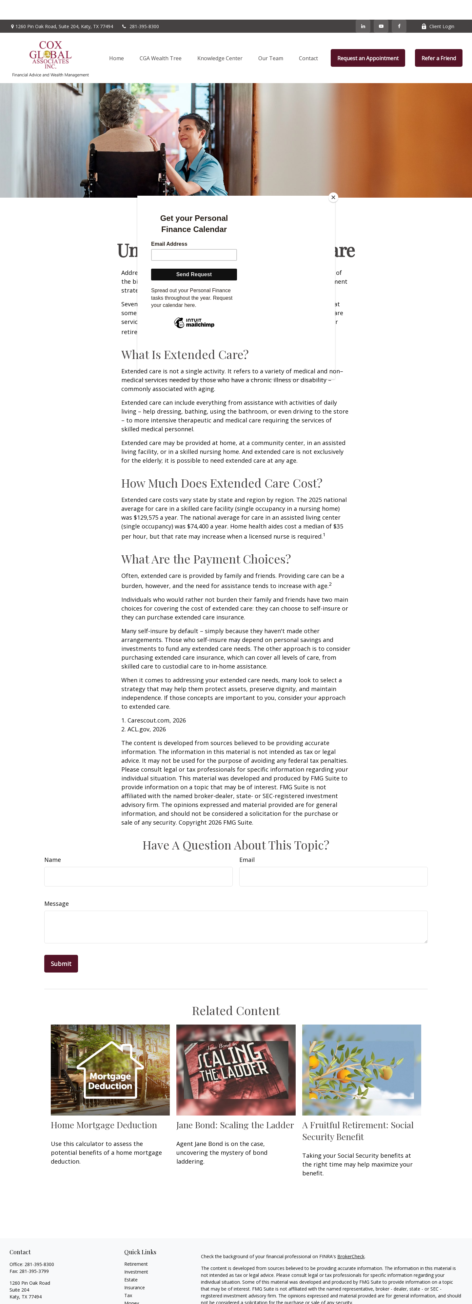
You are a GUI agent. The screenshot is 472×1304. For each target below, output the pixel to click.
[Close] (333, 197)
